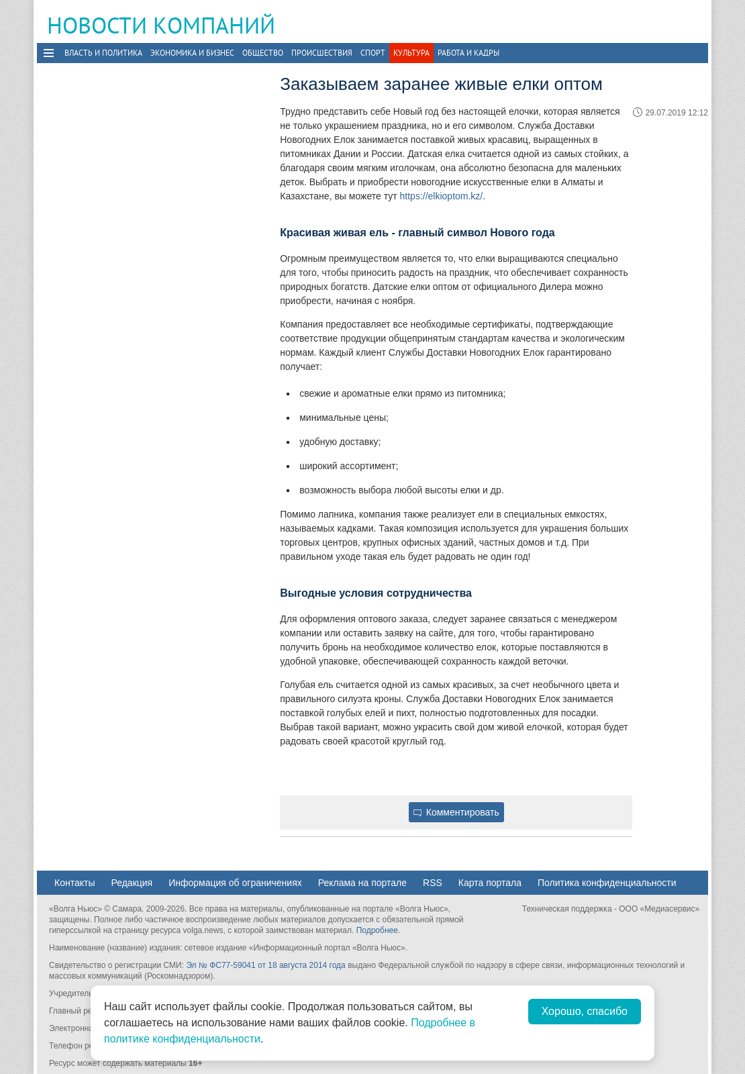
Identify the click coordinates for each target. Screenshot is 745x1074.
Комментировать (456, 812)
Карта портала (490, 882)
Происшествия (321, 53)
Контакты (74, 882)
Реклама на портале (362, 882)
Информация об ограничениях (235, 882)
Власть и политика (103, 53)
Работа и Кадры (468, 53)
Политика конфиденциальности (607, 882)
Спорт (372, 53)
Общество (262, 53)
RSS (432, 882)
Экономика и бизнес (192, 53)
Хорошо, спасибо (585, 1011)
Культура (411, 53)
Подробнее (377, 930)
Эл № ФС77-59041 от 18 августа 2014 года (265, 965)
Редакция (131, 882)
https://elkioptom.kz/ (441, 196)
